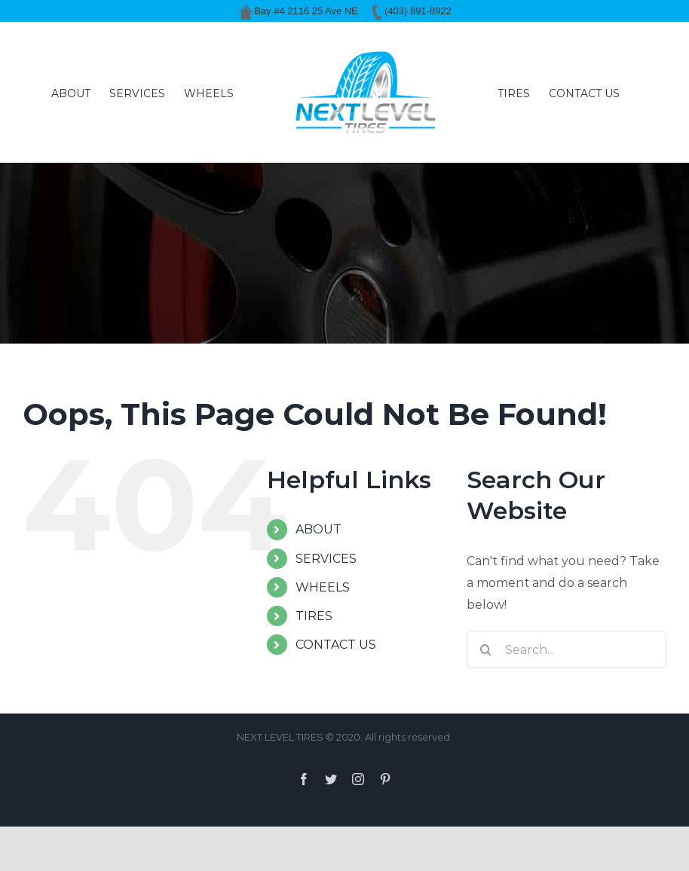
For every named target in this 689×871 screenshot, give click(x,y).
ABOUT (318, 529)
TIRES (314, 616)
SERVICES (326, 559)
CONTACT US (336, 644)
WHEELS (323, 587)
